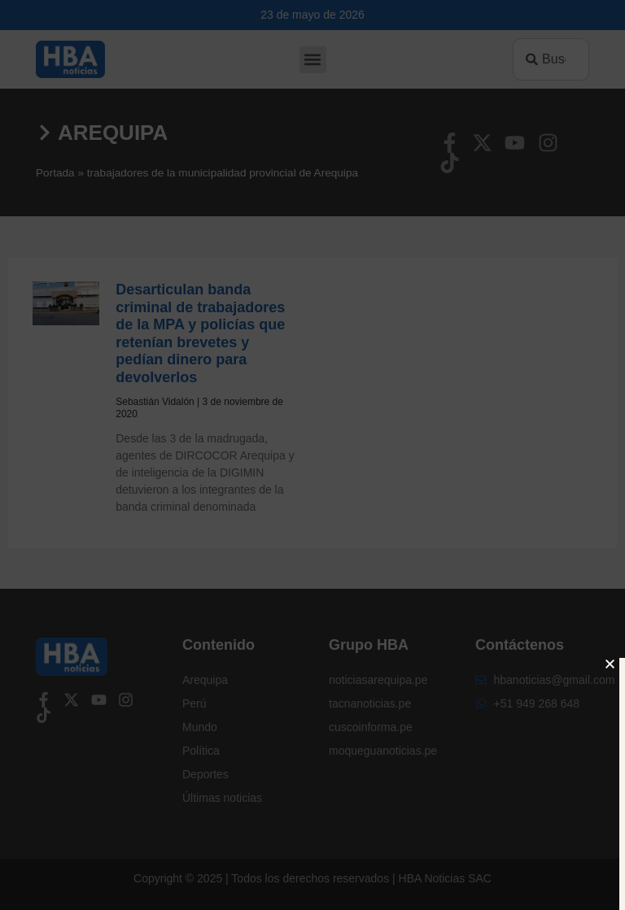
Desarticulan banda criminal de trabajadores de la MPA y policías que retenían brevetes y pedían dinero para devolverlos (200, 333)
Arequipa (113, 132)
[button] (312, 59)
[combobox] (551, 59)
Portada (55, 173)
